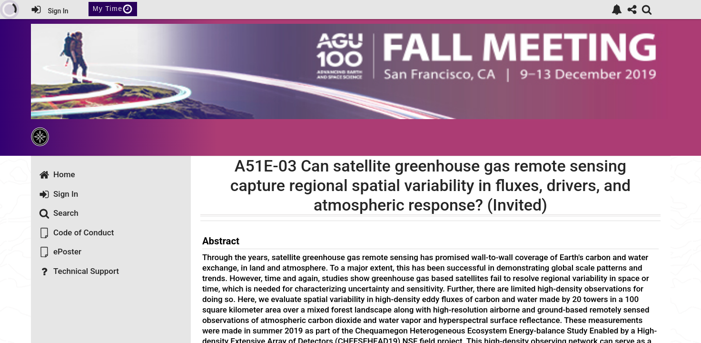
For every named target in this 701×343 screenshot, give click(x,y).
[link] (617, 9)
